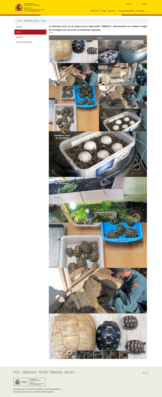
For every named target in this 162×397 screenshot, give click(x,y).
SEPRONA (19, 27)
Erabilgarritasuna (29, 372)
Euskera (129, 4)
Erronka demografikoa (127, 11)
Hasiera (16, 372)
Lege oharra (69, 372)
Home (19, 21)
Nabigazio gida (56, 372)
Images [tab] (98, 37)
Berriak (43, 21)
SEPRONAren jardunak (31, 21)
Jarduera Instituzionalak (24, 42)
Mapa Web (43, 372)
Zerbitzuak (140, 11)
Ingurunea (111, 11)
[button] (117, 11)
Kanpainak (19, 37)
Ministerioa (94, 11)
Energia (103, 11)
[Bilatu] (143, 4)
